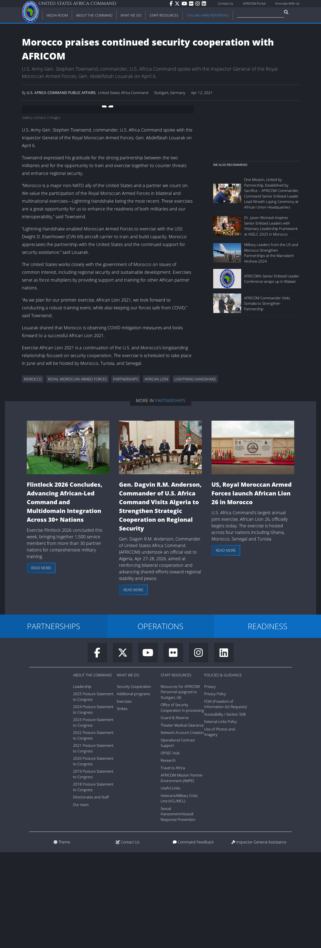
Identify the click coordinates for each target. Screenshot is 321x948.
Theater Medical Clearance (182, 820)
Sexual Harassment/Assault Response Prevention (178, 910)
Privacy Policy (215, 789)
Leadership (82, 782)
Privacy (210, 782)
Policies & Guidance (223, 770)
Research (168, 855)
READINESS (267, 722)
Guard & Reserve (175, 813)
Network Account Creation (182, 828)
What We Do (128, 770)
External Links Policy (220, 817)
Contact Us (225, 3)
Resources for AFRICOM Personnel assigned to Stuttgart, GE (180, 788)
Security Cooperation (134, 782)
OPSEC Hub (170, 848)
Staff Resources (176, 770)
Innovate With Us (287, 3)
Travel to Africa (173, 863)
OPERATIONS (160, 722)
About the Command (92, 770)
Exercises (124, 797)
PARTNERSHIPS (53, 722)
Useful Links (170, 883)
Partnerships (170, 496)
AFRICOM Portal (254, 3)
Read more (41, 663)
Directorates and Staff (91, 892)
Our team (81, 900)
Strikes (122, 804)
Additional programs (133, 789)
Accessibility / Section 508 (225, 809)
